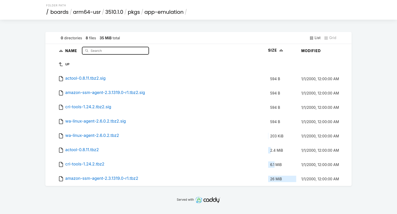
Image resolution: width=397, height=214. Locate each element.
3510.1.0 (114, 12)
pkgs (134, 12)
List (314, 37)
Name (71, 50)
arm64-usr (87, 12)
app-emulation (164, 12)
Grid (330, 37)
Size (276, 50)
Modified (311, 51)
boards (60, 12)
